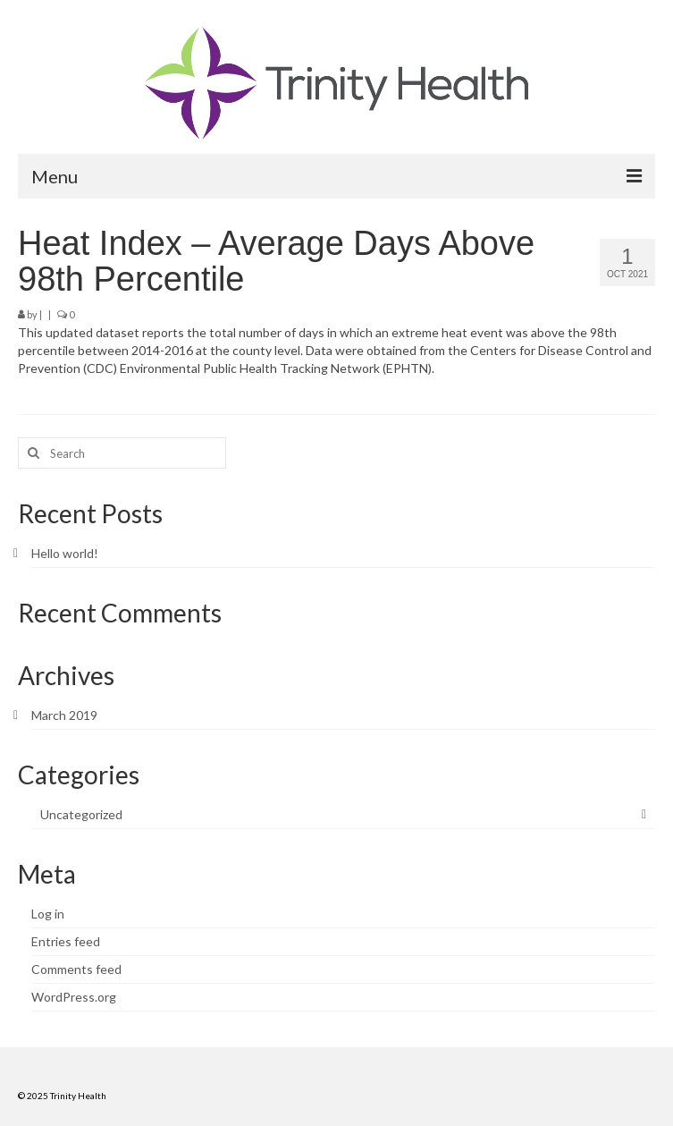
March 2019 (64, 715)
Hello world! (64, 553)
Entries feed (65, 941)
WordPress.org (73, 996)
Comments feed (76, 969)
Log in (47, 913)
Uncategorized (81, 814)
